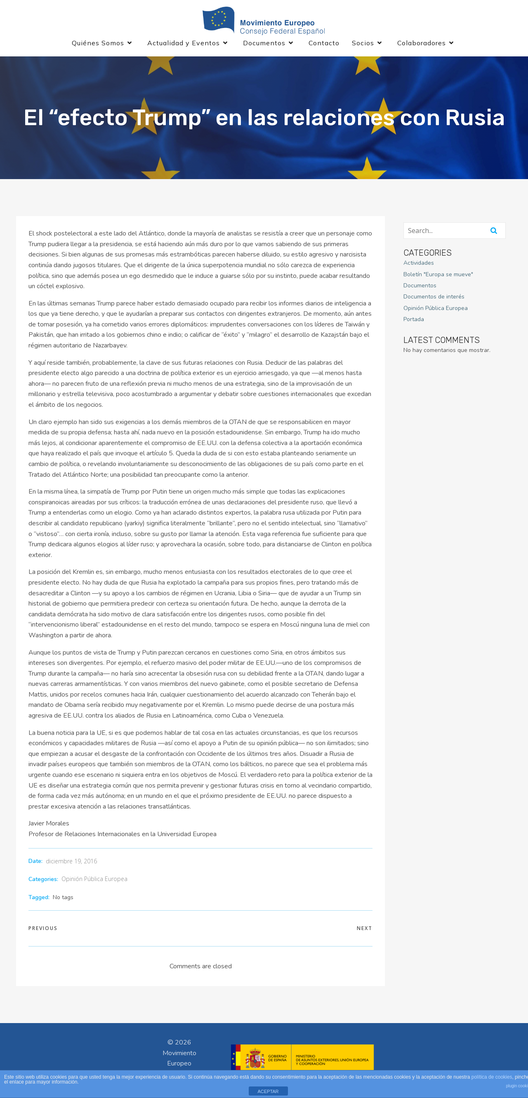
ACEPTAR (267, 1091)
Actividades (418, 266)
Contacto (324, 44)
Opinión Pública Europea (94, 882)
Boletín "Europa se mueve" (438, 278)
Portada (413, 323)
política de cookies (491, 1077)
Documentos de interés (433, 300)
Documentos (419, 289)
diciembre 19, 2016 (71, 865)
